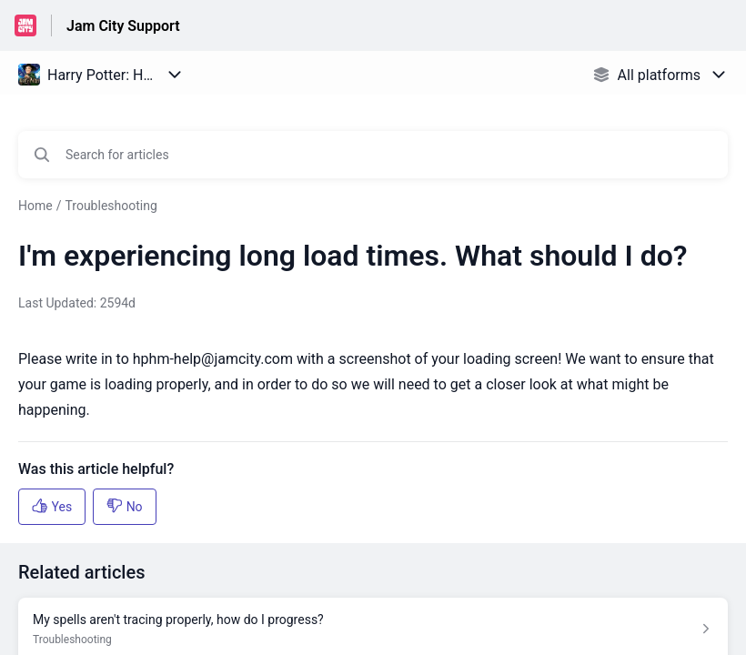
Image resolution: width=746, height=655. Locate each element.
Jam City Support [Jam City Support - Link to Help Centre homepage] (123, 26)
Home (35, 205)
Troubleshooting (110, 205)
